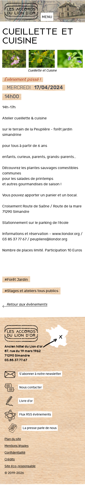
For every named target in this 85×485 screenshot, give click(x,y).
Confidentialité (15, 452)
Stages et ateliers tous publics (32, 291)
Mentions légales (17, 446)
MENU (47, 17)
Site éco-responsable (20, 466)
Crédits (10, 459)
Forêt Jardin (17, 279)
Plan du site (13, 439)
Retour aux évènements (27, 304)
